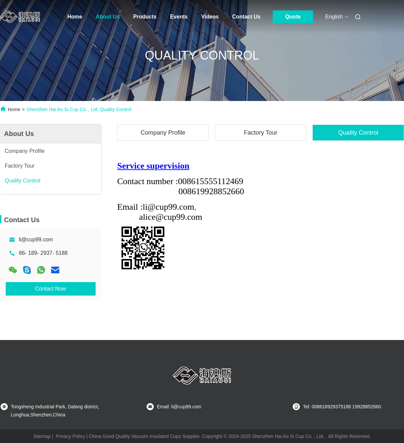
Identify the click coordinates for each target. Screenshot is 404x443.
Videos (209, 17)
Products (145, 17)
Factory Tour (260, 132)
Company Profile (162, 132)
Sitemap (41, 436)
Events (179, 17)
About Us (108, 17)
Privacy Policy (70, 436)
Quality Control (358, 132)
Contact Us (246, 17)
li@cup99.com (36, 239)
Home (74, 17)
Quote (293, 17)
